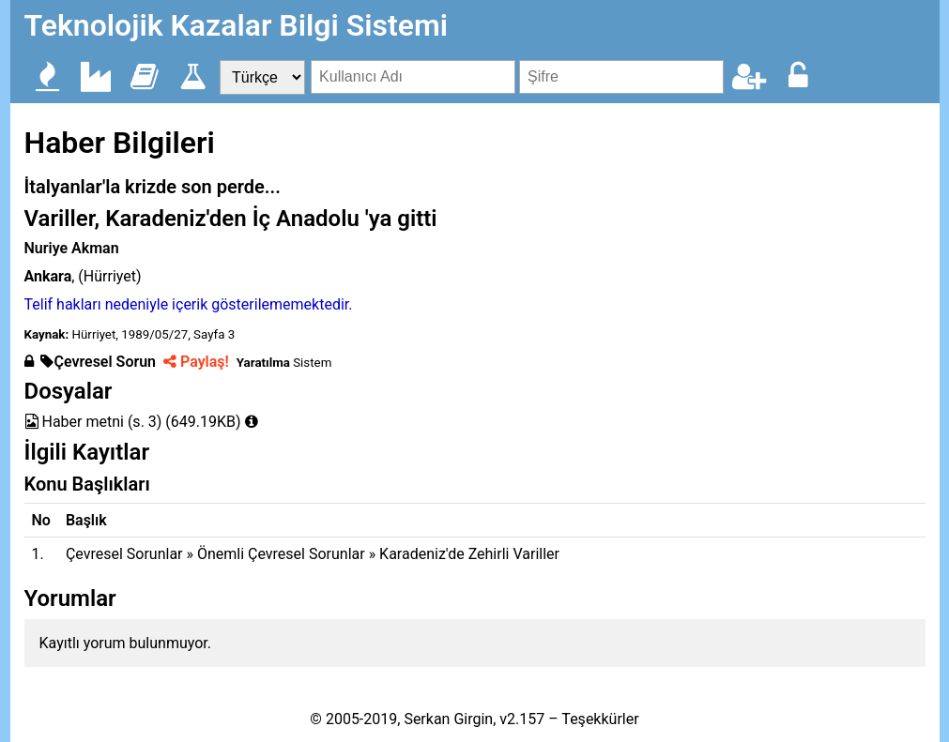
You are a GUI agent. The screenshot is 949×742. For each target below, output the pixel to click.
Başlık (86, 520)
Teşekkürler (599, 719)
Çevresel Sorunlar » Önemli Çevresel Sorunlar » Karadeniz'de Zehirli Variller (312, 554)
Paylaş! (196, 362)
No (41, 520)
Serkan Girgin (448, 719)
